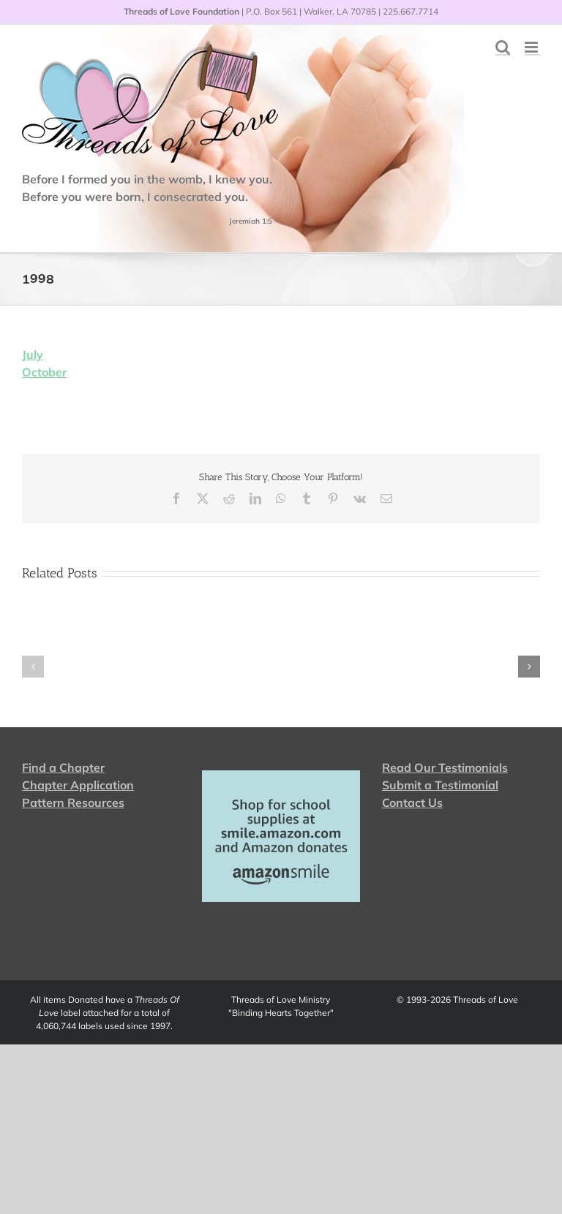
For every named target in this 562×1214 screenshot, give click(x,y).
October (44, 372)
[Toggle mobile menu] (532, 47)
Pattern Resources (73, 802)
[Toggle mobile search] (502, 47)
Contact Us (412, 802)
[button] (33, 667)
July (32, 354)
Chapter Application (78, 785)
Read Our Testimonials (445, 767)
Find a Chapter (63, 767)
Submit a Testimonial (440, 785)
